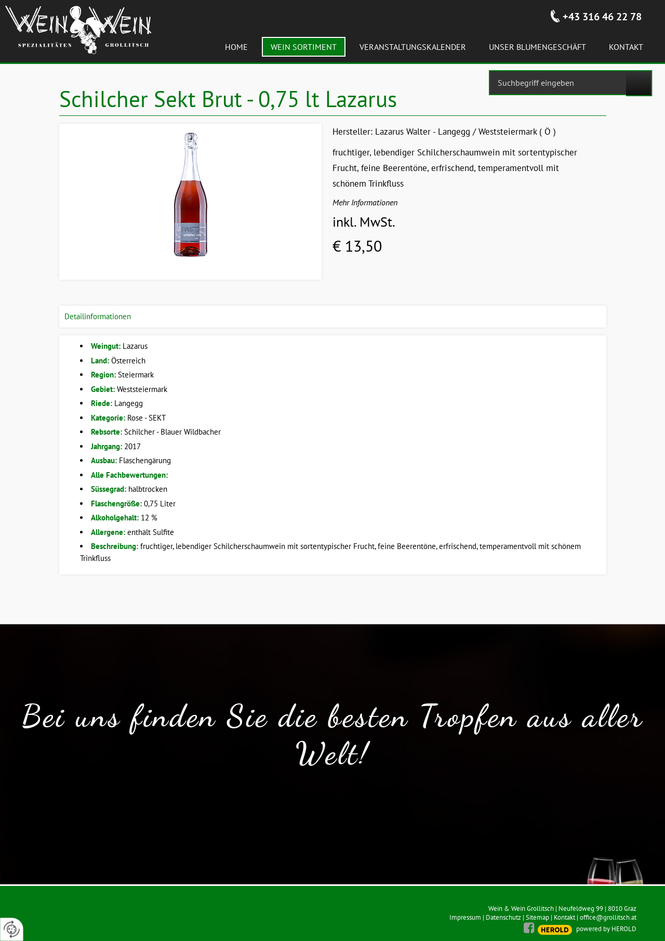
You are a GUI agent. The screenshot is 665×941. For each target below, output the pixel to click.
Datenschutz (503, 917)
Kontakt (564, 917)
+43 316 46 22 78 (602, 16)
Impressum (465, 917)
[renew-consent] (11, 929)
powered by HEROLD (606, 928)
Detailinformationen (97, 316)
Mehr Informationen (364, 202)
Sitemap (537, 917)
